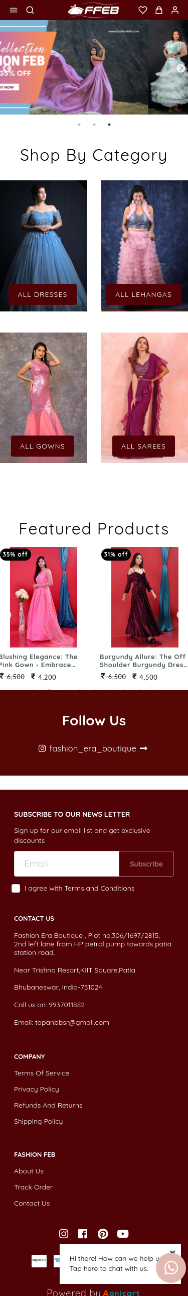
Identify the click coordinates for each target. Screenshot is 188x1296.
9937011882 (67, 1004)
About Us (29, 1170)
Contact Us (32, 1203)
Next (181, 69)
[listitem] (65, 1234)
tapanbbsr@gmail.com (72, 1022)
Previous (7, 69)
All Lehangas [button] (143, 294)
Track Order (33, 1187)
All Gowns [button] (42, 446)
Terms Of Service (41, 1072)
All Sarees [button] (143, 446)
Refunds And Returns (48, 1105)
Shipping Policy (38, 1121)
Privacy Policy (36, 1089)
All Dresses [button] (42, 294)
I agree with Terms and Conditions (79, 888)
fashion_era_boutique (93, 748)
